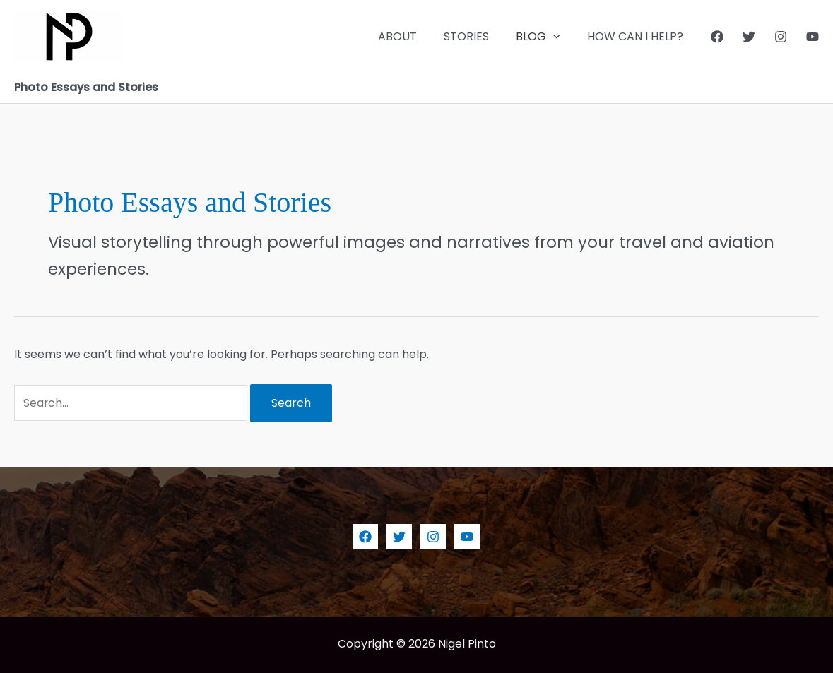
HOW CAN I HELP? (637, 36)
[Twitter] (749, 36)
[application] (560, 36)
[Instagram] (780, 36)
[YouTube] (812, 36)
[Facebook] (717, 36)
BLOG (544, 36)
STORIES (477, 36)
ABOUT (412, 36)
